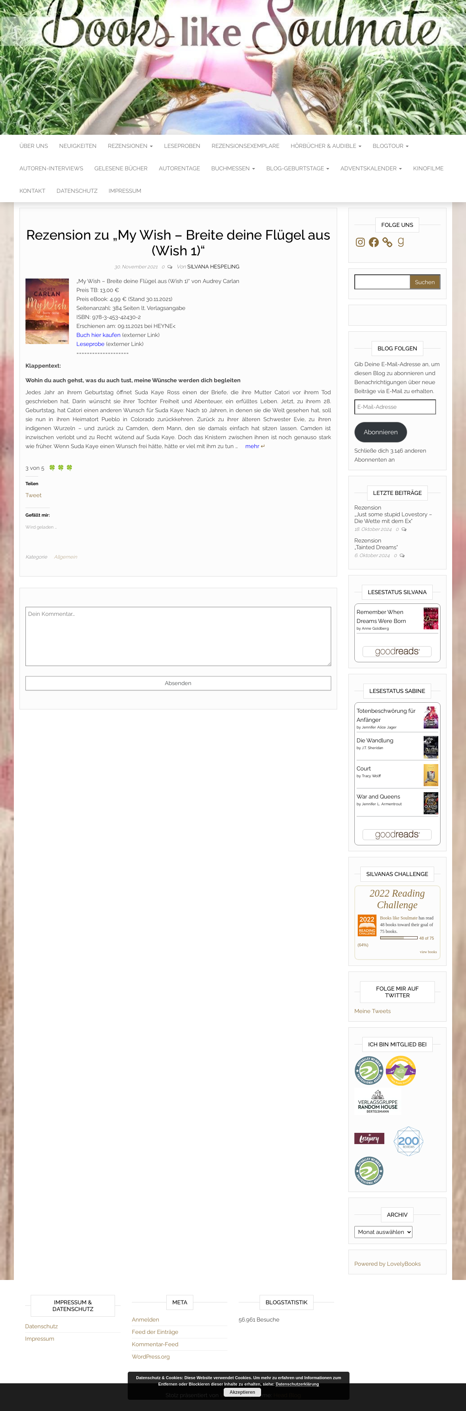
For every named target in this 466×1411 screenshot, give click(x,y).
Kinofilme (428, 168)
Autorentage (179, 168)
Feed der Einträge (155, 1332)
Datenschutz (77, 191)
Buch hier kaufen (98, 335)
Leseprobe (90, 344)
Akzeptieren (242, 1392)
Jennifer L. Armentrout (382, 804)
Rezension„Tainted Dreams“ (376, 544)
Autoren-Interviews (51, 168)
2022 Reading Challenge (397, 899)
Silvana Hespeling (213, 267)
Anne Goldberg (375, 628)
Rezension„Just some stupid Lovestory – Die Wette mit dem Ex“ (393, 514)
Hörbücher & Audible (326, 146)
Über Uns (33, 146)
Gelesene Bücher (121, 168)
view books (428, 952)
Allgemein (65, 557)
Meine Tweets (372, 1011)
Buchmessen (233, 168)
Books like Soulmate (399, 918)
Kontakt (32, 191)
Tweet (33, 495)
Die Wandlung (375, 740)
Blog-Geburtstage (297, 168)
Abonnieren (381, 432)
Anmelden (145, 1319)
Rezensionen (130, 146)
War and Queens (378, 796)
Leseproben (182, 146)
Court (364, 768)
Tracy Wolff (371, 776)
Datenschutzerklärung (297, 1384)
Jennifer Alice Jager (379, 727)
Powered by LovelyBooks (387, 1264)
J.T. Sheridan (372, 748)
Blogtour (391, 146)
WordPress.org (151, 1356)
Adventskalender (371, 168)
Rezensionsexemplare (245, 146)
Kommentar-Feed (155, 1344)
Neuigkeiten (78, 146)
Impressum (125, 191)
